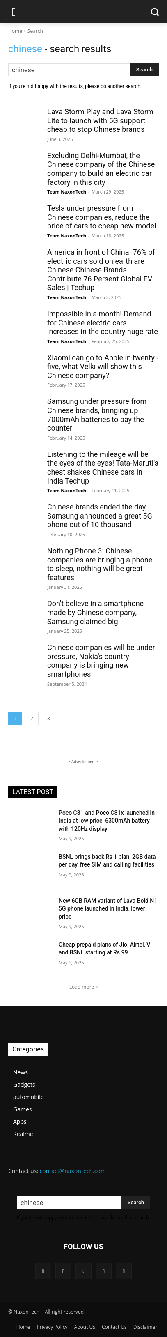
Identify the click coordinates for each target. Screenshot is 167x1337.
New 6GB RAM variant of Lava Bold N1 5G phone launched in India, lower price (108, 908)
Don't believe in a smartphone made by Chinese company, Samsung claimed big (95, 612)
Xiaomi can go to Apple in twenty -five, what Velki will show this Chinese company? (102, 366)
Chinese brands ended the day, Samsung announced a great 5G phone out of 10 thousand (99, 516)
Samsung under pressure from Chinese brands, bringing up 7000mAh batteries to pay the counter (96, 414)
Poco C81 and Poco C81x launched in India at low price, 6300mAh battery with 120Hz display (107, 820)
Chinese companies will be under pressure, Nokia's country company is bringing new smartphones (101, 660)
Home (15, 31)
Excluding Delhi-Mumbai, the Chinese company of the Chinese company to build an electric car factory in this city (101, 169)
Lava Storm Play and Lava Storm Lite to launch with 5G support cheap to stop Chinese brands (100, 120)
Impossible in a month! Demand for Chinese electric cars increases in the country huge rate (102, 322)
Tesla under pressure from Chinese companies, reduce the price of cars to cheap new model (101, 217)
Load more (83, 986)
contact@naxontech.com (73, 1171)
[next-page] (65, 718)
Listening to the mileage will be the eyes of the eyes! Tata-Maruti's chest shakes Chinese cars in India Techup (102, 467)
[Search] (144, 69)
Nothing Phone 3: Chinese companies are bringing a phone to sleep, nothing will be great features (99, 564)
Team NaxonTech (66, 192)
